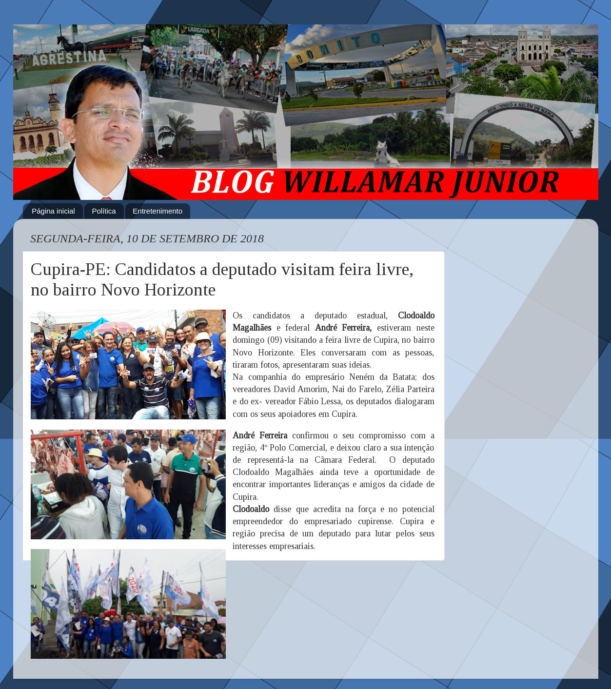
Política (104, 211)
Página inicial (53, 211)
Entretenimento (157, 211)
